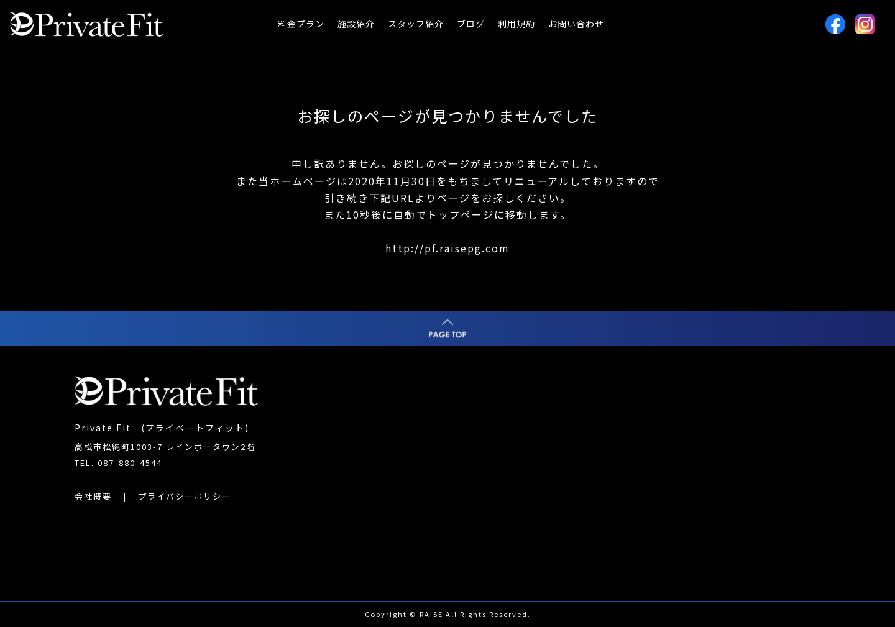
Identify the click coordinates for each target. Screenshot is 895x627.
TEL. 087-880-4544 (118, 463)
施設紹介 (356, 23)
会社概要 (93, 496)
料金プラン (301, 23)
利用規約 (516, 23)
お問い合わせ (576, 23)
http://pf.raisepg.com (447, 247)
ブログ (471, 23)
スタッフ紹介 (416, 23)
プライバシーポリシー (184, 496)
